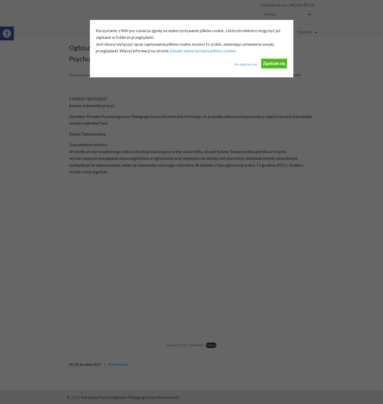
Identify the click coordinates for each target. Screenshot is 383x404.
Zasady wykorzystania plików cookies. (203, 50)
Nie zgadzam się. (246, 64)
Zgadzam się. (274, 63)
